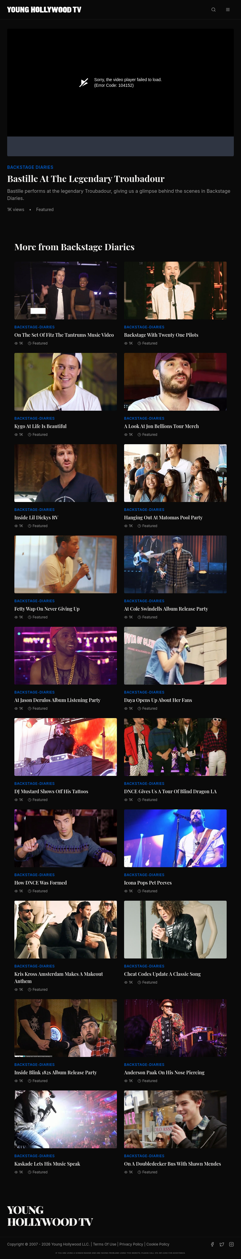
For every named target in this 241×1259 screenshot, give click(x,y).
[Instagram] (231, 1244)
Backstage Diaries (30, 167)
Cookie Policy (158, 1244)
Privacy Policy (131, 1244)
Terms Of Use (104, 1244)
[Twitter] (221, 1244)
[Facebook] (212, 1244)
